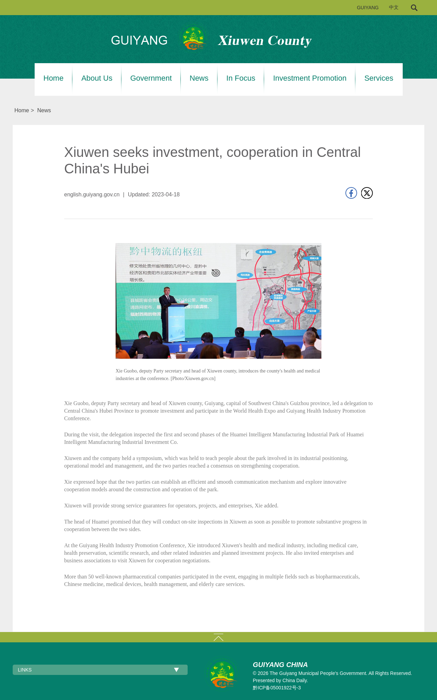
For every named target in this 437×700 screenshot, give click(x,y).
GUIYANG (368, 7)
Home (54, 78)
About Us (97, 78)
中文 (394, 7)
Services (378, 78)
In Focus (240, 78)
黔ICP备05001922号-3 (277, 687)
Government (151, 78)
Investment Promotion (309, 78)
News (199, 78)
